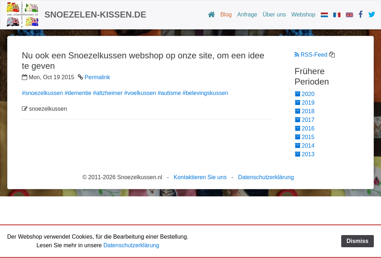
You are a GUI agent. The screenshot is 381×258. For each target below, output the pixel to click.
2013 (305, 154)
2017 (305, 120)
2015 (305, 137)
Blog (226, 14)
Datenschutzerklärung (266, 177)
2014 (305, 146)
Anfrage (247, 14)
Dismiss (357, 241)
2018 (305, 111)
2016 (305, 128)
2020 (305, 94)
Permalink (97, 77)
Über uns (274, 14)
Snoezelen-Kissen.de (95, 14)
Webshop (303, 14)
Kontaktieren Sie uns (200, 177)
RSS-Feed (311, 55)
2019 (305, 103)
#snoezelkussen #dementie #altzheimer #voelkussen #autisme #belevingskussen (125, 93)
